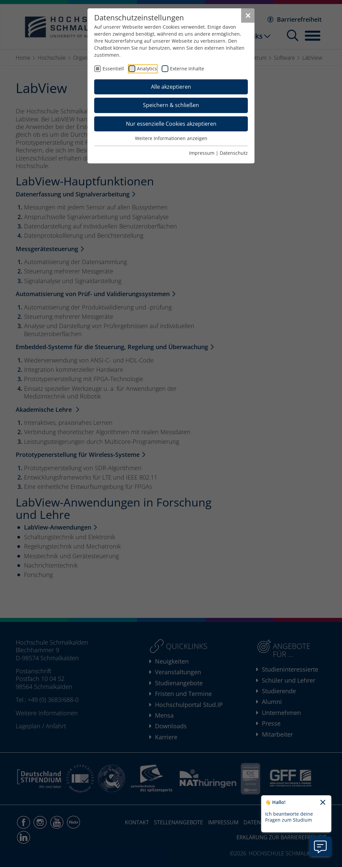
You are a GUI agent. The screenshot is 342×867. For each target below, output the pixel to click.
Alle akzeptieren (171, 86)
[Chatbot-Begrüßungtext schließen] (322, 802)
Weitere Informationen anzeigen (171, 138)
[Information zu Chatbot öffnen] (320, 846)
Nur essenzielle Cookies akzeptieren (171, 123)
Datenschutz (234, 153)
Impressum (201, 153)
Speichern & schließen (171, 105)
